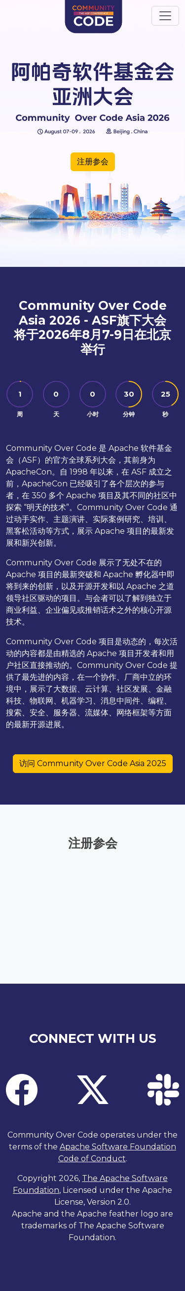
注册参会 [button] (93, 161)
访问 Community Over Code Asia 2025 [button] (92, 763)
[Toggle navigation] (165, 16)
